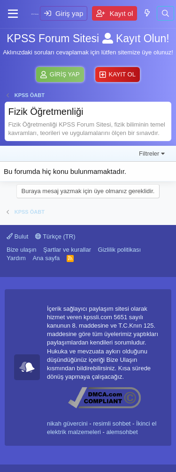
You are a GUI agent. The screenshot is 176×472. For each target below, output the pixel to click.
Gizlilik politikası (119, 249)
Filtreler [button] (149, 153)
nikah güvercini (67, 423)
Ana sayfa (46, 258)
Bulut (17, 236)
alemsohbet (122, 431)
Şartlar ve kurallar (67, 249)
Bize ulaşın (22, 249)
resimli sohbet (111, 423)
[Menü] (13, 14)
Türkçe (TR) (55, 236)
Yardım (16, 258)
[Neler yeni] (146, 13)
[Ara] (165, 13)
